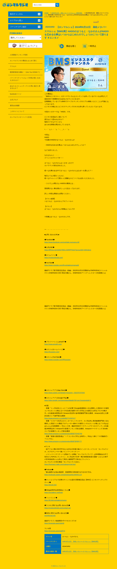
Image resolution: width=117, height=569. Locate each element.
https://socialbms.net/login (53, 492)
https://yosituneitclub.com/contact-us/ (57, 508)
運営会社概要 (15, 105)
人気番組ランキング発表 (19, 55)
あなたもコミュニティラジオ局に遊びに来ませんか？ (25, 87)
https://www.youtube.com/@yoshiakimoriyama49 (61, 265)
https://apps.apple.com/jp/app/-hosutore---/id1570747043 (64, 393)
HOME (46, 13)
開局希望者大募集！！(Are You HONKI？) (25, 72)
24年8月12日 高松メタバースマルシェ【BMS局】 (67, 13)
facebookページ (15, 94)
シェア (96, 22)
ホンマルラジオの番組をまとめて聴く (23, 61)
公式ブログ (14, 100)
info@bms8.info (50, 516)
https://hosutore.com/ (51, 352)
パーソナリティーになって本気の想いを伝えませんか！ (25, 79)
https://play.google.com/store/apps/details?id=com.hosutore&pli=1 (67, 400)
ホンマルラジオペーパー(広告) (21, 117)
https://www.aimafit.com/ (53, 344)
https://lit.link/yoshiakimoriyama (55, 500)
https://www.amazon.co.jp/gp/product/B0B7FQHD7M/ (63, 434)
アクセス (13, 66)
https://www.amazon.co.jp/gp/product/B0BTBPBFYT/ (63, 441)
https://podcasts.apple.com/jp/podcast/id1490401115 (63, 475)
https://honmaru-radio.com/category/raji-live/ (60, 464)
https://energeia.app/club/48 (54, 523)
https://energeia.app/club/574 (54, 531)
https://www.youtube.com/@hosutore (57, 360)
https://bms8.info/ (50, 485)
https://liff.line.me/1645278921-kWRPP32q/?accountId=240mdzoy (67, 250)
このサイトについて (17, 111)
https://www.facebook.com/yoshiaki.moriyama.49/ (61, 242)
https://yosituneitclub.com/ (53, 257)
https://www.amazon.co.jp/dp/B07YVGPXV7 (60, 418)
